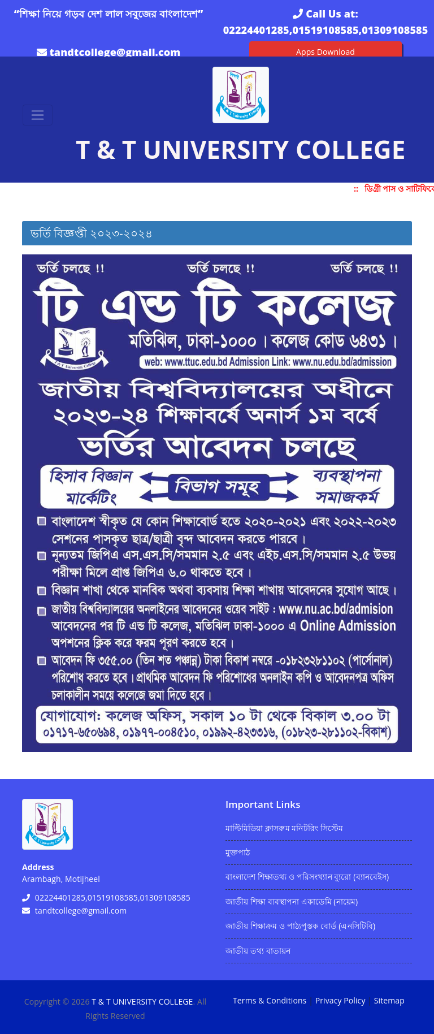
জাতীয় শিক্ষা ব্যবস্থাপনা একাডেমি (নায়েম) (291, 901)
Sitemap (389, 1000)
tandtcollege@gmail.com (114, 52)
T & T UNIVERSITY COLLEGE (142, 1001)
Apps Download (325, 51)
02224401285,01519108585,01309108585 (325, 30)
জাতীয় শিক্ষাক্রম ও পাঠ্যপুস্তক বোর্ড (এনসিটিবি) (300, 925)
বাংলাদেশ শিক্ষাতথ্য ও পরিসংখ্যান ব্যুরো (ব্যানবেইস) (307, 876)
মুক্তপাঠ (237, 852)
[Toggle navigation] (38, 115)
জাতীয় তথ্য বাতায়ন (257, 950)
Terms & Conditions (269, 1000)
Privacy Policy (340, 1000)
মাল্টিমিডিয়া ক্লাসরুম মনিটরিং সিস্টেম (284, 828)
